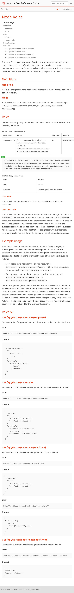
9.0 (57, 9)
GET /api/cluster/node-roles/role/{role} (19, 54)
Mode (7, 31)
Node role (8, 28)
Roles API (6, 46)
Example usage (9, 43)
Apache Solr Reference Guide (23, 3)
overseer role (10, 40)
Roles (5, 34)
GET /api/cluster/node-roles (15, 51)
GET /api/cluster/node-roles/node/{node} (20, 57)
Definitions (7, 26)
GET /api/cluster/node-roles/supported (19, 49)
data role (8, 37)
